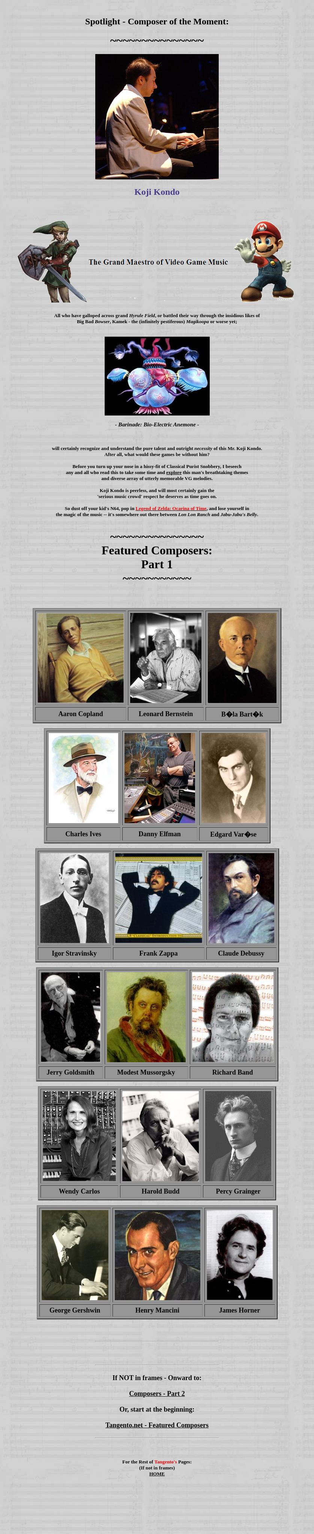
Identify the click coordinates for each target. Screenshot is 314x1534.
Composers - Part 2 (157, 1393)
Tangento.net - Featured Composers (157, 1425)
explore (174, 472)
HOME (157, 1474)
